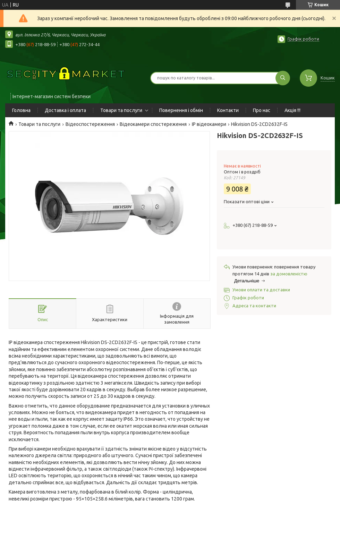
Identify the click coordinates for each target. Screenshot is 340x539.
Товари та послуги (121, 110)
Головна (21, 110)
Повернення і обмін (181, 110)
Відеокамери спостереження (153, 124)
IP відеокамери (209, 124)
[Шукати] (282, 78)
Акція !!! (292, 110)
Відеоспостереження (90, 124)
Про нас (261, 110)
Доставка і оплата (65, 110)
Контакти (228, 110)
